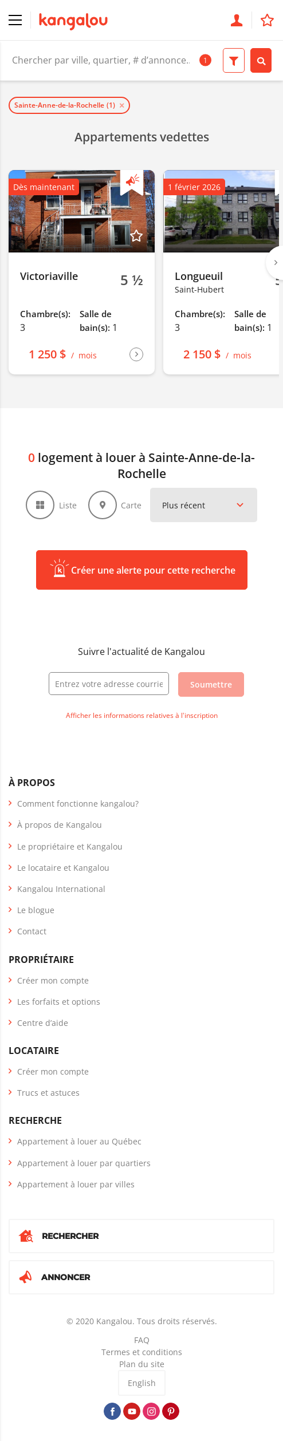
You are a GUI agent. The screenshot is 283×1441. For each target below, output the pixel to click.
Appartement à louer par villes (76, 1184)
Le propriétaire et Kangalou (70, 846)
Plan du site (141, 1364)
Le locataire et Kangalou (63, 867)
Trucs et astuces (48, 1092)
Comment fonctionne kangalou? (78, 803)
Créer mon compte (53, 980)
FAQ (142, 1340)
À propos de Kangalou (59, 824)
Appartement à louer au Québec (79, 1141)
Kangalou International (61, 888)
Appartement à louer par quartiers (84, 1163)
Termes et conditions (141, 1352)
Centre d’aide (42, 1022)
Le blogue (35, 910)
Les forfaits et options (58, 1001)
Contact (31, 931)
